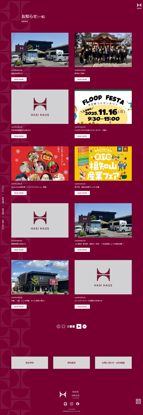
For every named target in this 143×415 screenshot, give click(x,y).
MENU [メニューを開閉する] (138, 8)
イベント (3, 189)
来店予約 (3, 200)
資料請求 (3, 211)
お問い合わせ (3, 224)
